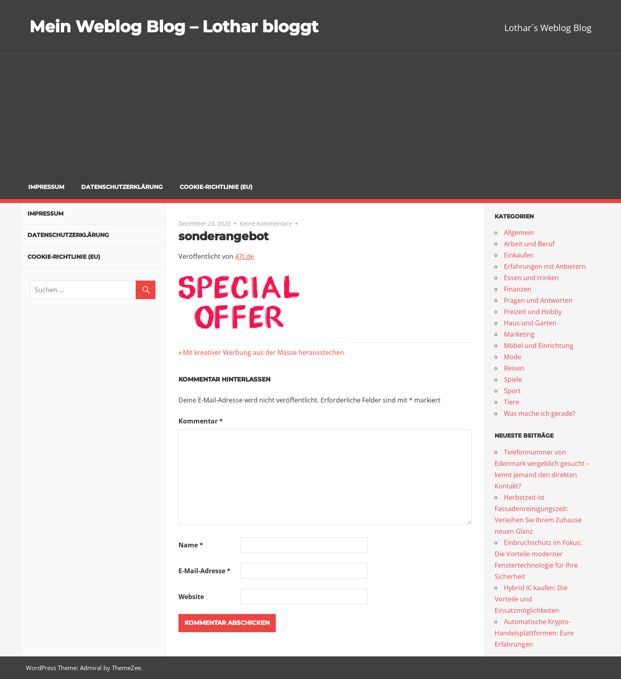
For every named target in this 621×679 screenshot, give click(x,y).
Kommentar (200, 421)
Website (191, 596)
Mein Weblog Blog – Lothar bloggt (173, 26)
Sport (512, 390)
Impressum (46, 187)
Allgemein (519, 232)
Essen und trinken (531, 277)
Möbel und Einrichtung (538, 345)
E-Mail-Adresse (204, 570)
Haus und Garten (530, 323)
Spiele (513, 379)
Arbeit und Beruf (529, 243)
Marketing (519, 334)
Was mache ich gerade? (539, 413)
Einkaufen (519, 255)
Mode (512, 356)
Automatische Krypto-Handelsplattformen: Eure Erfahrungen (534, 633)
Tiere (511, 402)
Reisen (514, 368)
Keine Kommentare (266, 223)
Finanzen (517, 289)
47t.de (244, 256)
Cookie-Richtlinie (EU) (216, 187)
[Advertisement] (310, 114)
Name (190, 545)
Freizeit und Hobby (533, 311)
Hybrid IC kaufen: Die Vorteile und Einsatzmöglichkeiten (531, 599)
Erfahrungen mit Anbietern (545, 266)
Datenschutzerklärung (122, 187)
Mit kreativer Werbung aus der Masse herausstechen (263, 352)
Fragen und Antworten (538, 300)
